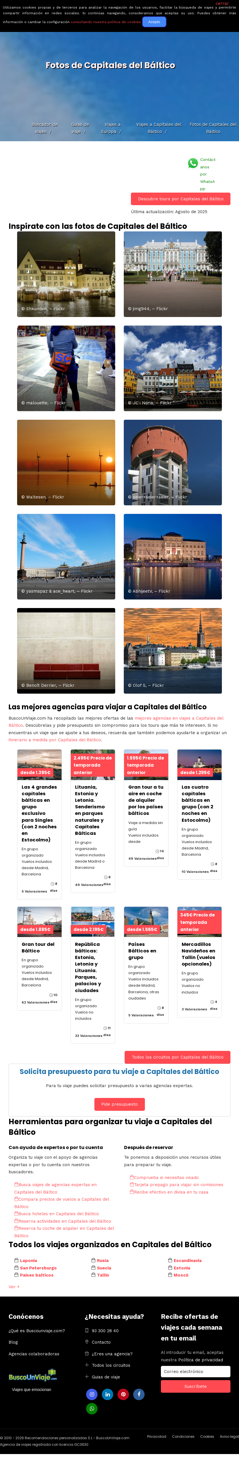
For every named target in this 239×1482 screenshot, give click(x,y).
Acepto (154, 22)
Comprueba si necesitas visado (164, 1177)
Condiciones (183, 1436)
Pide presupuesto (119, 1104)
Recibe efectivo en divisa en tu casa (169, 1192)
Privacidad (156, 1436)
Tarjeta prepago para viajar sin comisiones (176, 1184)
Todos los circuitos (111, 1365)
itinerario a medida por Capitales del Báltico (55, 739)
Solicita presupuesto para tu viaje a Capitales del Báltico (119, 1071)
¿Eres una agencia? (112, 1353)
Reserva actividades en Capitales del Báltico (62, 1221)
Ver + (14, 1286)
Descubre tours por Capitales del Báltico (181, 198)
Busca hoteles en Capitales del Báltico (56, 1213)
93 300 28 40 (105, 1330)
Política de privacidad (200, 1359)
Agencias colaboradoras (34, 1353)
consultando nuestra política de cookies (106, 22)
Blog (13, 1342)
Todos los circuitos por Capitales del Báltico (178, 1057)
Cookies (207, 1436)
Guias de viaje (106, 1377)
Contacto (101, 1342)
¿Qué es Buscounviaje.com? (37, 1330)
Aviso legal (229, 1436)
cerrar (222, 3)
